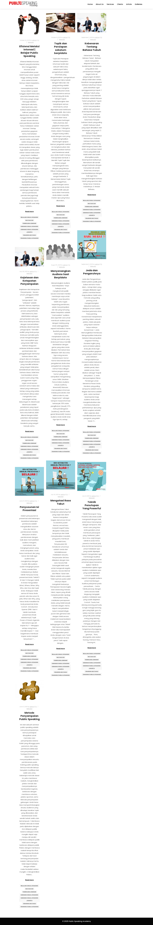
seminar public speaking (29, 226)
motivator (29, 220)
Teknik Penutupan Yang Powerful (91, 505)
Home (90, 4)
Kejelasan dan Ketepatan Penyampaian (29, 281)
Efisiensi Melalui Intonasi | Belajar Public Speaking (29, 51)
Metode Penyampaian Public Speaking (29, 716)
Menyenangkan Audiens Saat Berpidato (61, 274)
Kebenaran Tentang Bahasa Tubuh (92, 47)
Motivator (31, 42)
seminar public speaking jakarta (29, 231)
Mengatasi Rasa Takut (60, 502)
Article (129, 4)
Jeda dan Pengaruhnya (91, 272)
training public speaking (29, 238)
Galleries (138, 4)
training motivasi (29, 235)
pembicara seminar (29, 223)
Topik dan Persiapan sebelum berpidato (60, 48)
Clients (120, 4)
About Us (100, 4)
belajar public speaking (29, 217)
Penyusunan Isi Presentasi (29, 508)
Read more (29, 212)
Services (110, 4)
